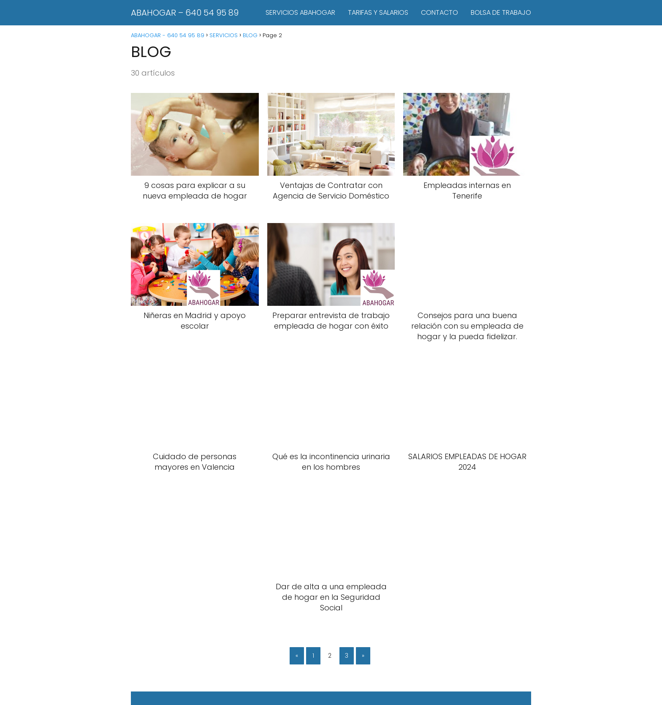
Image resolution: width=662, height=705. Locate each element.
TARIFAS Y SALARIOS (378, 12)
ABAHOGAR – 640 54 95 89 (185, 13)
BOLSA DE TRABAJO (501, 12)
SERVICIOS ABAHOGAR (300, 12)
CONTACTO (439, 12)
